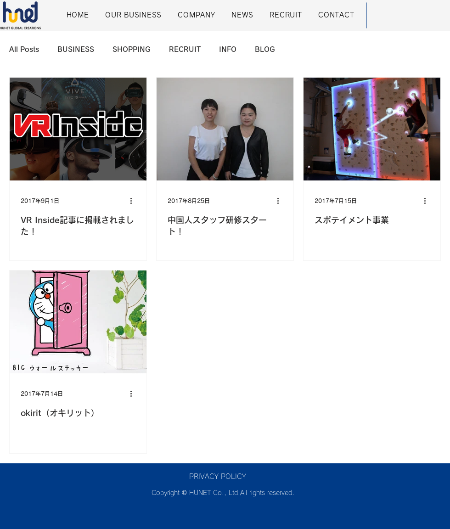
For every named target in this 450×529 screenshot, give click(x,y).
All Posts (24, 49)
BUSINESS (75, 49)
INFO (227, 49)
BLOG (265, 49)
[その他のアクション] (134, 200)
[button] (133, 15)
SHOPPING (131, 49)
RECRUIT (185, 49)
